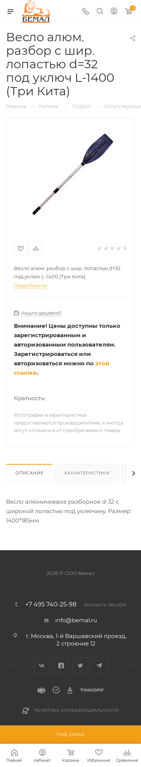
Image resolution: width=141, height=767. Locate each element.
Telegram (99, 665)
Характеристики (86, 473)
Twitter (80, 665)
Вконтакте (42, 665)
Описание (29, 473)
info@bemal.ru (76, 620)
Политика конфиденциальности (76, 710)
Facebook (61, 665)
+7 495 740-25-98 (50, 605)
